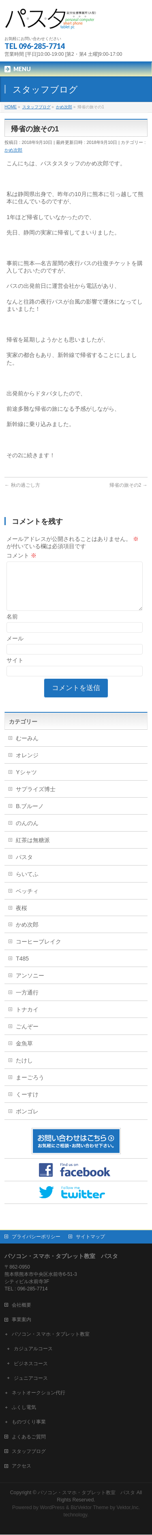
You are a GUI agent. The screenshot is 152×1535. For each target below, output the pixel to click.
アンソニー (30, 985)
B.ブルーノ (30, 816)
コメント (21, 555)
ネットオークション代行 (38, 1393)
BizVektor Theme (90, 1508)
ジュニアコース (31, 1378)
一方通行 (27, 1002)
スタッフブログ (29, 1452)
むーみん (27, 748)
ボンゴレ (27, 1121)
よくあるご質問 (29, 1437)
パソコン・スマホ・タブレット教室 (51, 1334)
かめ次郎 (13, 150)
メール (15, 648)
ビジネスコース (31, 1364)
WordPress (52, 1508)
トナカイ (27, 1019)
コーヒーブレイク (38, 951)
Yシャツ (26, 782)
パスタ (24, 867)
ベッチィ (27, 900)
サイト (15, 670)
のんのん (27, 833)
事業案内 (21, 1320)
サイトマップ (90, 1237)
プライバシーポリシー (36, 1237)
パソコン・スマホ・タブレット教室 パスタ (86, 1493)
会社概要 (21, 1305)
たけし (24, 1070)
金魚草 (24, 1053)
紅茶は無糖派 (33, 850)
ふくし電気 (24, 1407)
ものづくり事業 (29, 1422)
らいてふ (27, 883)
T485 (22, 968)
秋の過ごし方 (22, 485)
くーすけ (27, 1104)
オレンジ (27, 765)
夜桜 (21, 917)
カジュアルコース (33, 1349)
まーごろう (30, 1087)
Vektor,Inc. (128, 1508)
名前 (12, 626)
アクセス (21, 1466)
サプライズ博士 (36, 799)
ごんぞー (27, 1036)
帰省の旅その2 (128, 485)
